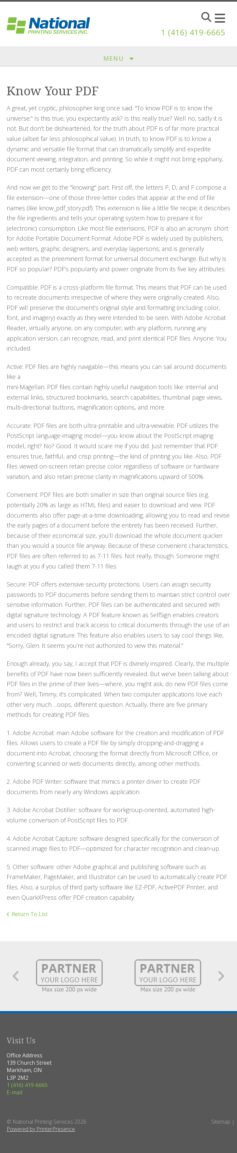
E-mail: (15, 1092)
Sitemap (220, 1121)
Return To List (30, 914)
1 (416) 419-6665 (191, 32)
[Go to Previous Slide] (16, 976)
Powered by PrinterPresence (41, 1129)
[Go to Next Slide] (221, 976)
